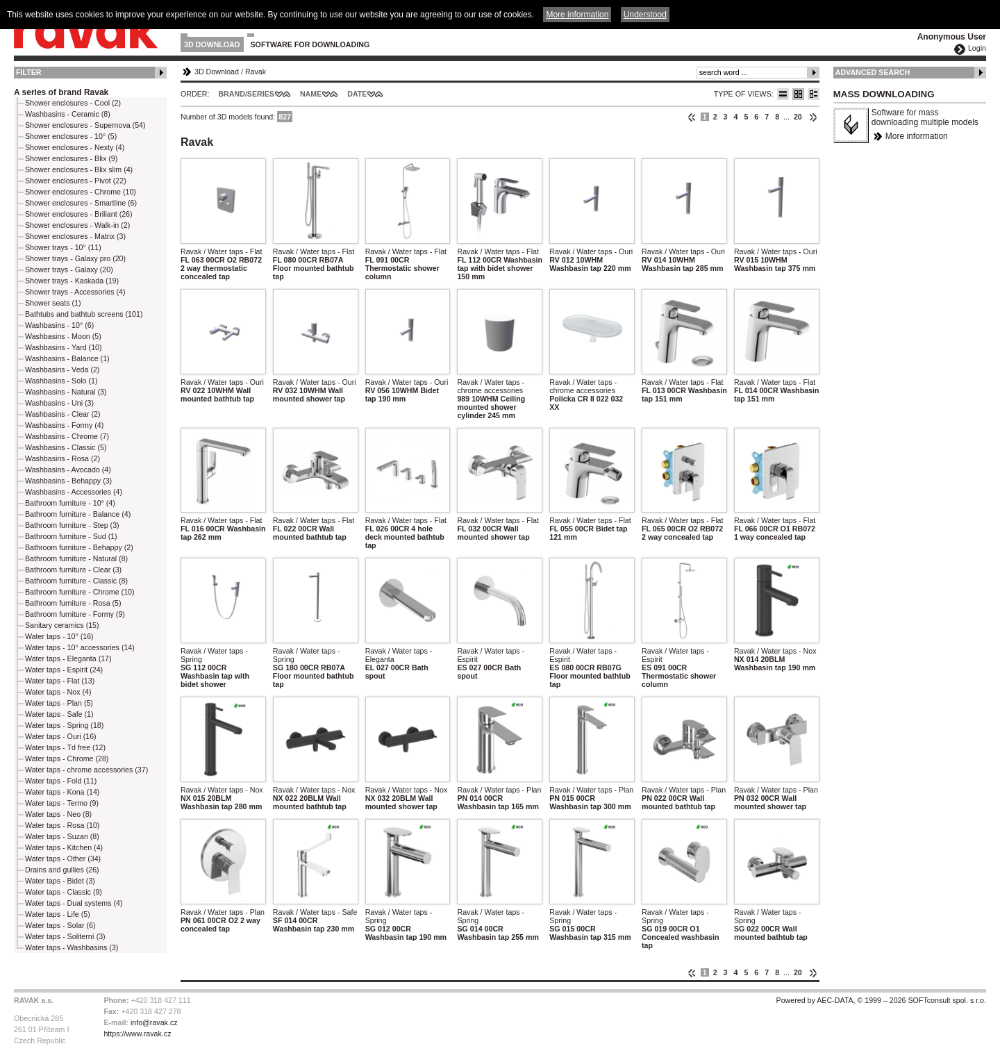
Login (977, 48)
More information (916, 136)
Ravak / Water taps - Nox (775, 651)
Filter (29, 72)
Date (357, 94)
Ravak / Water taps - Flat (221, 251)
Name (311, 94)
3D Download (212, 44)
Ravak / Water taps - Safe (315, 912)
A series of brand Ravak (61, 92)
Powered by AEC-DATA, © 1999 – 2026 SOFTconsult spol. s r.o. (881, 1000)
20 (798, 117)
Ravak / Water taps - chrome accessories (490, 386)
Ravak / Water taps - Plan (499, 790)
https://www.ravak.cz (137, 1033)
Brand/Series (246, 94)
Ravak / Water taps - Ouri (591, 251)
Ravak (255, 71)
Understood (645, 14)
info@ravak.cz (154, 1022)
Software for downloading (310, 44)
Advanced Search (872, 72)
